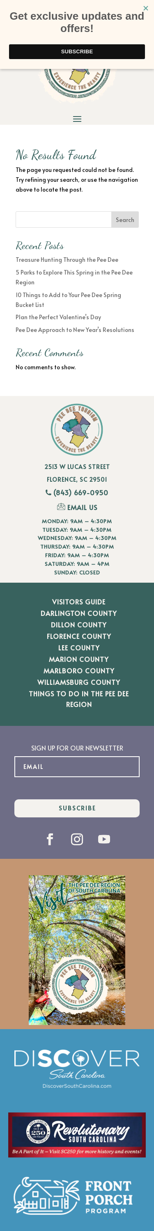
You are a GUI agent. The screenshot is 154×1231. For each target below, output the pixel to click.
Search (125, 220)
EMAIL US (77, 507)
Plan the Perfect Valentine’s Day (58, 317)
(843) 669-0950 (80, 492)
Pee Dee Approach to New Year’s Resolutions (75, 330)
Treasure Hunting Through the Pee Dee (67, 259)
